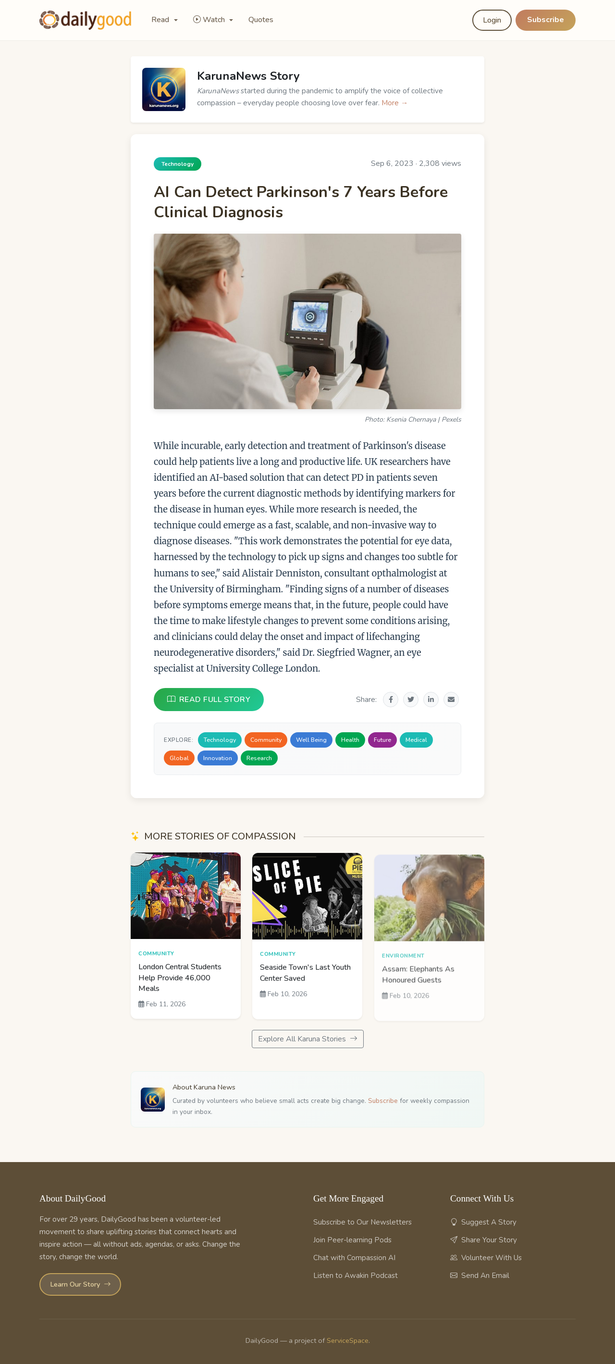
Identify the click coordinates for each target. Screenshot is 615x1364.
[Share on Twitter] (410, 699)
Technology (220, 740)
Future (382, 740)
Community (266, 740)
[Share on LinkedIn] (431, 699)
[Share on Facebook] (390, 699)
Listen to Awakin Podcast (355, 1275)
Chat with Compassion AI (354, 1258)
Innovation (217, 758)
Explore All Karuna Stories (307, 1039)
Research (259, 758)
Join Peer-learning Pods (352, 1240)
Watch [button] (210, 19)
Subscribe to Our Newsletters (362, 1222)
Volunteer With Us (486, 1258)
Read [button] (161, 19)
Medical (416, 740)
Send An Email (479, 1275)
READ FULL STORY (208, 699)
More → (394, 103)
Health (350, 740)
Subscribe (545, 19)
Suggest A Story (483, 1222)
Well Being (311, 740)
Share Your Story (483, 1240)
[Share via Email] (451, 699)
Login (492, 20)
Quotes (260, 19)
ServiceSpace (348, 1340)
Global (179, 758)
